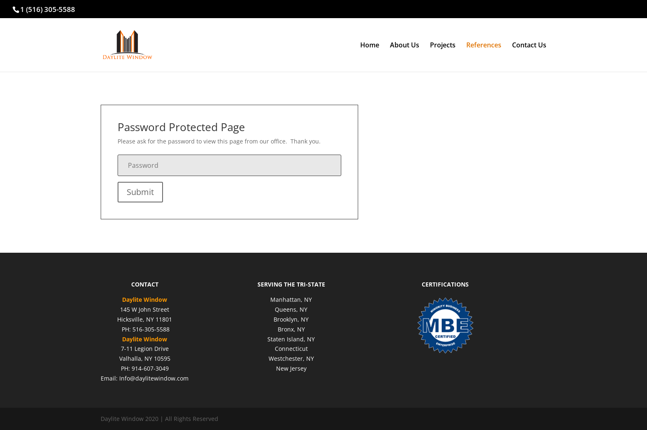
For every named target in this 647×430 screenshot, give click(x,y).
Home (369, 45)
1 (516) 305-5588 (47, 9)
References (483, 45)
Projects (443, 45)
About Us (404, 45)
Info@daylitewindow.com (154, 378)
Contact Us (529, 45)
